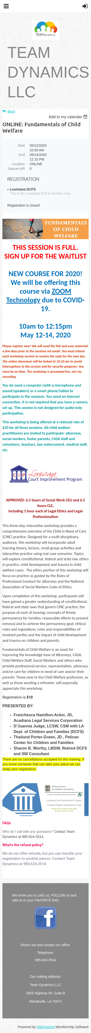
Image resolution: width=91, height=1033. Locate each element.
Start (21, 145)
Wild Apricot (46, 1027)
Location (18, 164)
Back (11, 111)
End (22, 155)
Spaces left (16, 169)
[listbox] (69, 117)
